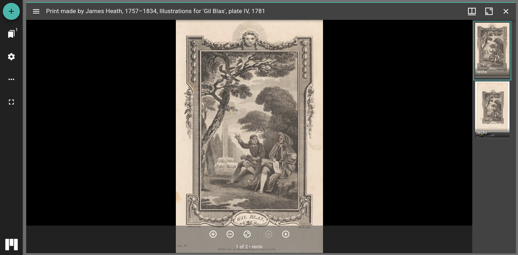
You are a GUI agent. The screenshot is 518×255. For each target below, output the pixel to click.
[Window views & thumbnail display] (471, 11)
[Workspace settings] (11, 56)
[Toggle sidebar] (36, 11)
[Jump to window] (11, 34)
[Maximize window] (488, 11)
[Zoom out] (230, 234)
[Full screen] (11, 102)
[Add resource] (11, 11)
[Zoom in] (213, 234)
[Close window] (505, 11)
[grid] (494, 136)
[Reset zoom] (247, 234)
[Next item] (285, 234)
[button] (492, 51)
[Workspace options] (11, 79)
